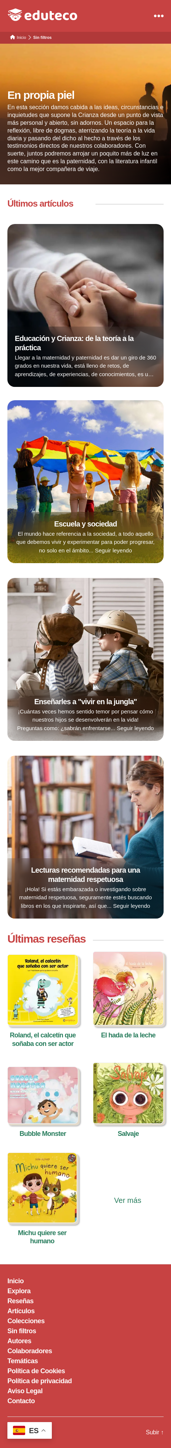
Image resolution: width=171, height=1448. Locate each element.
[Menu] (159, 16)
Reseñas (20, 1301)
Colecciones (26, 1321)
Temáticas (22, 1361)
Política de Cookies (36, 1371)
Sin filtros (21, 1331)
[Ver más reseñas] (128, 1186)
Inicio (15, 1281)
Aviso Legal (25, 1391)
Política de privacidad (39, 1381)
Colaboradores (29, 1351)
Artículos (21, 1311)
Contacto (21, 1401)
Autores (19, 1341)
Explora (19, 1291)
